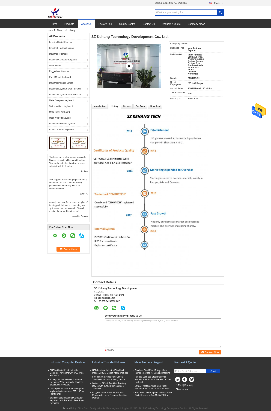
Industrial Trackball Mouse (61, 48)
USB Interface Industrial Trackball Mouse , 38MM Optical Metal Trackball (110, 371)
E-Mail (179, 385)
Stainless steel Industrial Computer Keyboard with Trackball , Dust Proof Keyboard (67, 400)
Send (213, 371)
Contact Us (149, 24)
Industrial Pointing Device (61, 83)
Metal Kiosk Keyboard (59, 112)
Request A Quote (171, 24)
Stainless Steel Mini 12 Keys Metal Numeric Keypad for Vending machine (152, 371)
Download (155, 106)
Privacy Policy (69, 408)
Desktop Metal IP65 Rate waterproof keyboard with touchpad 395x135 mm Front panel (67, 391)
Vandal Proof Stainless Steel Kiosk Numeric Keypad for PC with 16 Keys (152, 387)
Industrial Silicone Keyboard (62, 123)
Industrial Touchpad (58, 54)
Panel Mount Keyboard (60, 77)
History (114, 106)
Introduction (100, 106)
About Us (86, 24)
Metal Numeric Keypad (60, 118)
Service (127, 106)
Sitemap (188, 385)
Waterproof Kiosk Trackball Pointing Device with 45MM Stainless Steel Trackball (109, 386)
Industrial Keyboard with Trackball (65, 89)
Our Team (140, 106)
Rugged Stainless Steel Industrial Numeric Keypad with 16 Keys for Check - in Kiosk (154, 379)
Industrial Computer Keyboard (63, 59)
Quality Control (127, 24)
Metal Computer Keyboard (61, 100)
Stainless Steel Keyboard (61, 106)
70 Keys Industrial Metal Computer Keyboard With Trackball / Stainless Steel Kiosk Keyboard (66, 382)
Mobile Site (182, 389)
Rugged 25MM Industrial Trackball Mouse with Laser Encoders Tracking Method (109, 395)
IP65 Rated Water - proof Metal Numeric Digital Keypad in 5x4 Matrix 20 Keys (153, 393)
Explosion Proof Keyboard (61, 129)
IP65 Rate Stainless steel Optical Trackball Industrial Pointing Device (108, 378)
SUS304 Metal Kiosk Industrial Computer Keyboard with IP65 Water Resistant (67, 373)
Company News (196, 24)
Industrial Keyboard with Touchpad (65, 94)
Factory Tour (105, 24)
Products (69, 24)
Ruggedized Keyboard (59, 71)
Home (54, 24)
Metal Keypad (55, 65)
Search (220, 12)
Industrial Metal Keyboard (61, 42)
